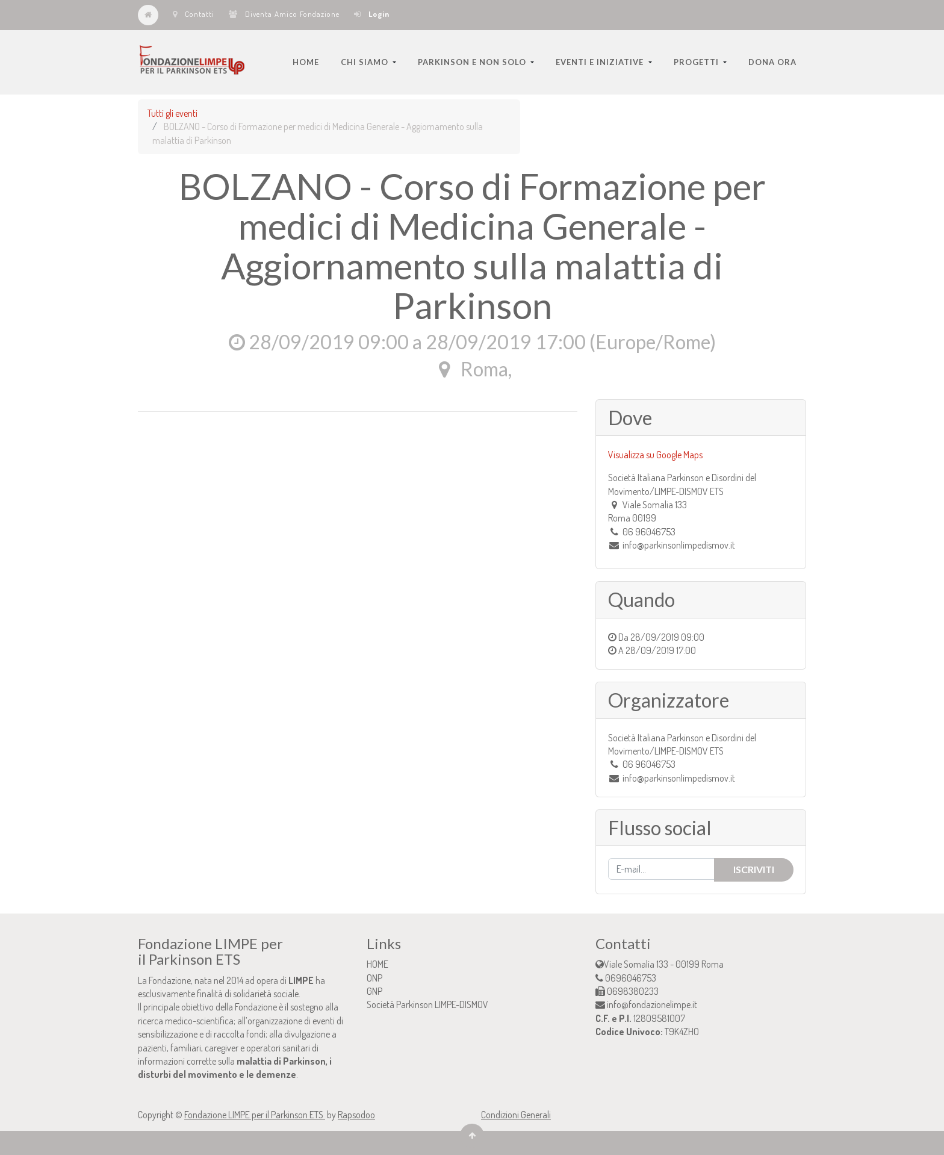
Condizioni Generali (516, 1115)
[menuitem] (306, 62)
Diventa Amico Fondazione (284, 14)
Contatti (193, 14)
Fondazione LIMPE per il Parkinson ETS (254, 1115)
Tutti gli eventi (172, 113)
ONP (374, 978)
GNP (374, 991)
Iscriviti (753, 869)
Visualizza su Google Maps (655, 455)
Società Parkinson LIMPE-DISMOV (427, 1004)
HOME (377, 964)
